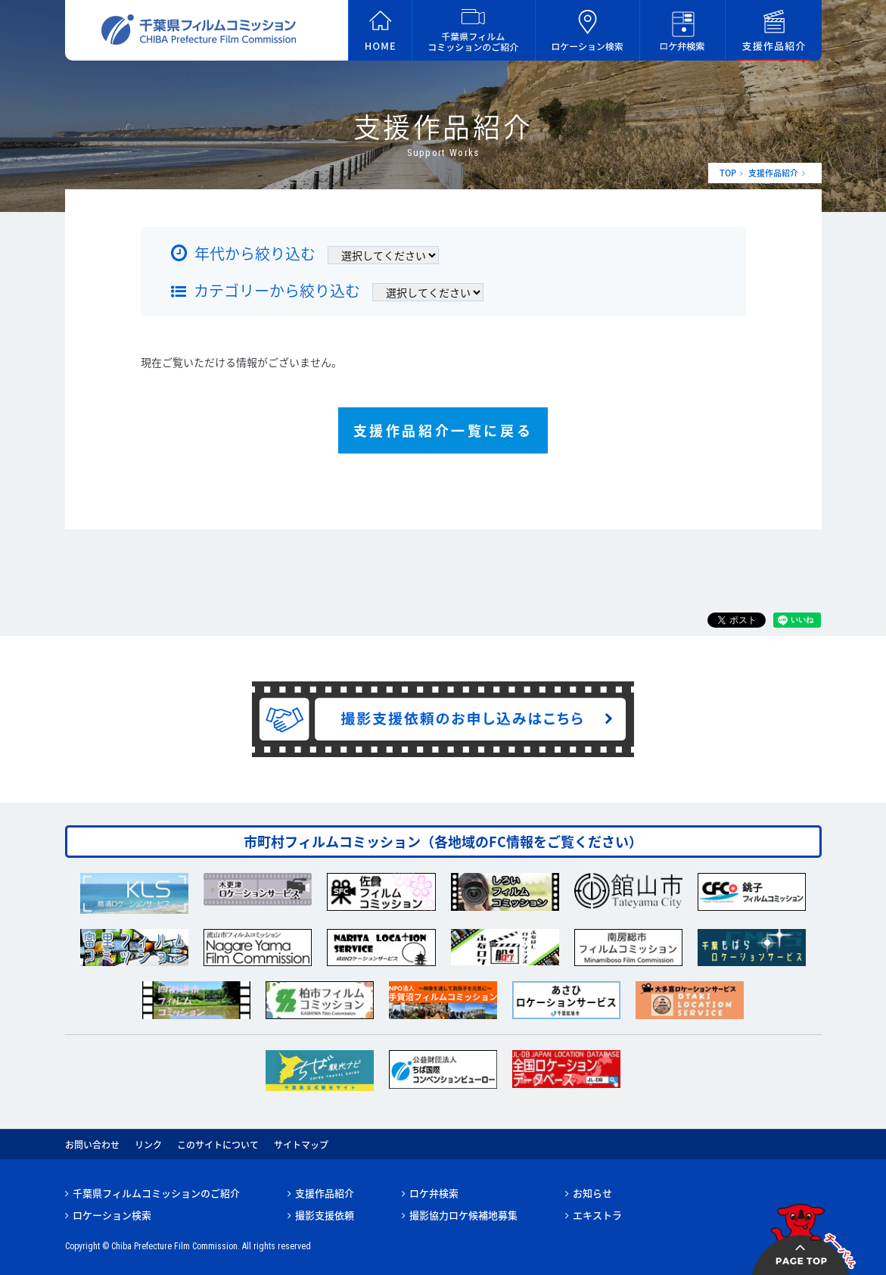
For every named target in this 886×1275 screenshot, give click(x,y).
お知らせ (592, 1193)
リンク (148, 1145)
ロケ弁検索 (434, 1193)
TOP (728, 173)
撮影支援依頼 (324, 1215)
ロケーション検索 (112, 1215)
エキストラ (597, 1215)
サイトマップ (301, 1145)
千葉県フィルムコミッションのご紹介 (156, 1193)
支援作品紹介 (773, 173)
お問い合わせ (92, 1145)
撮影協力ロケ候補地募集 (463, 1215)
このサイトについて (218, 1145)
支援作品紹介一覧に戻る (443, 430)
